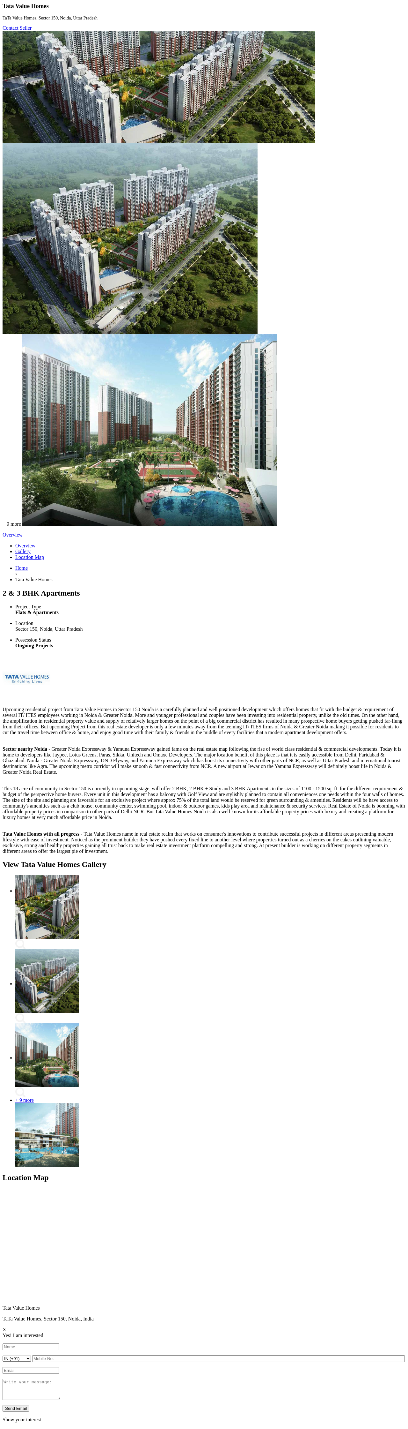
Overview (25, 545)
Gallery (23, 551)
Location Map (29, 557)
